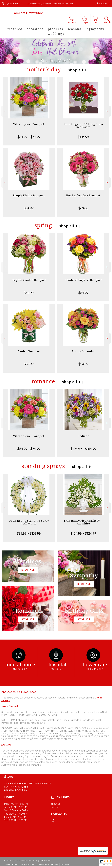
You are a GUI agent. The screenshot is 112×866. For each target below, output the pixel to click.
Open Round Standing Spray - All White (29, 522)
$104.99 (83, 137)
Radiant (83, 436)
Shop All (76, 70)
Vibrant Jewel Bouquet (28, 124)
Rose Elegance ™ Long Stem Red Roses (83, 126)
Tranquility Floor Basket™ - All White (83, 522)
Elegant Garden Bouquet (29, 280)
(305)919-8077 (14, 3)
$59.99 (29, 364)
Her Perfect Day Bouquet (83, 195)
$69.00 (83, 208)
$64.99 (29, 293)
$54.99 (29, 208)
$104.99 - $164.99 (83, 449)
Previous (4, 111)
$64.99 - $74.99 (28, 137)
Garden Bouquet (28, 351)
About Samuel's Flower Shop (18, 692)
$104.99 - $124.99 (83, 533)
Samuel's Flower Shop (28, 13)
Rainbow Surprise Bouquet (83, 280)
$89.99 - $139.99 (29, 533)
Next (107, 111)
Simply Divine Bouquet (29, 195)
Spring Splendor (83, 351)
